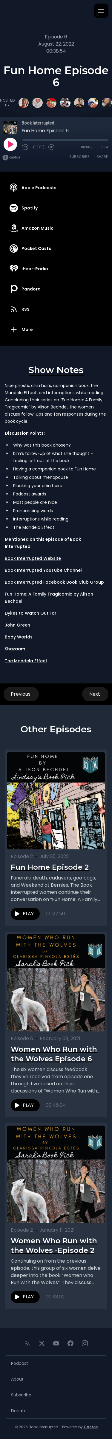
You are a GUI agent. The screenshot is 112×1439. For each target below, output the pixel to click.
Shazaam (15, 649)
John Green (17, 625)
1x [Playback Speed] (39, 147)
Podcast (19, 1363)
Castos (91, 1426)
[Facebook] (70, 1343)
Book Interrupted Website (33, 558)
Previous (21, 694)
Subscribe (79, 156)
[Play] (10, 144)
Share (102, 156)
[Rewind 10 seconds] (25, 147)
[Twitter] (42, 1343)
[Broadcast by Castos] (11, 158)
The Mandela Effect (26, 661)
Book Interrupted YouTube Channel (43, 570)
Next (95, 694)
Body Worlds (19, 637)
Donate (19, 1411)
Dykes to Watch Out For (30, 613)
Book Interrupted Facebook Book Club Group (54, 582)
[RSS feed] (27, 1343)
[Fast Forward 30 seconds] (51, 147)
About (17, 1379)
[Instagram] (85, 1343)
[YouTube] (56, 1343)
